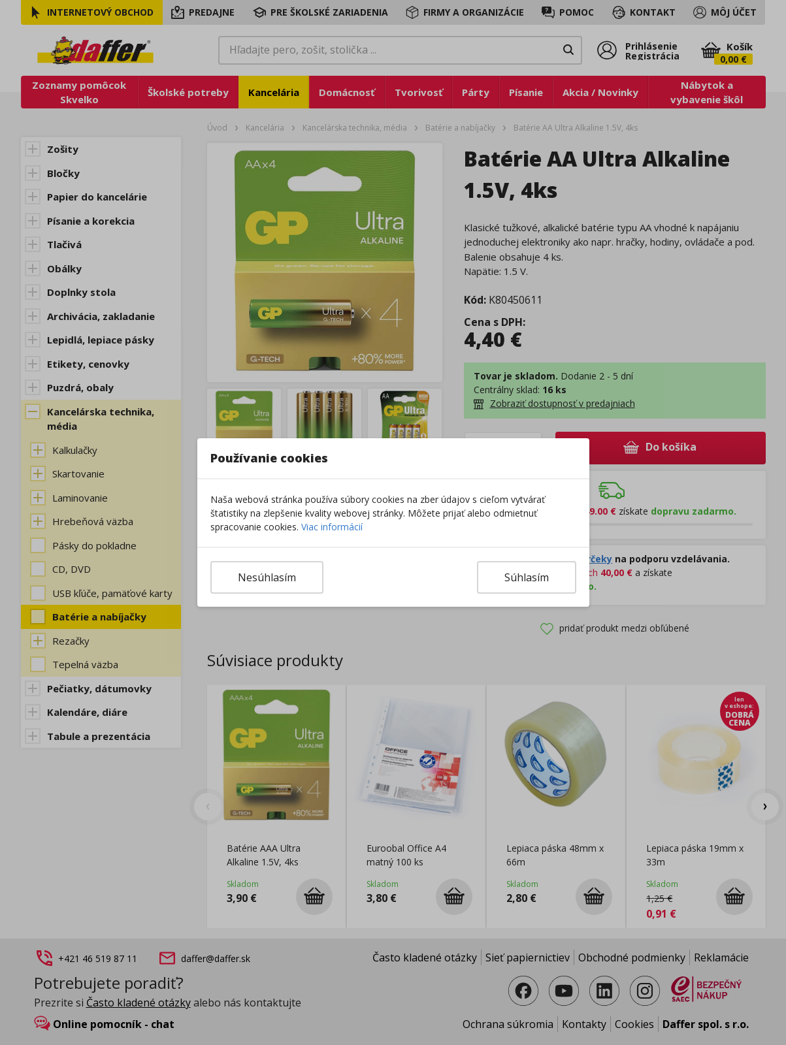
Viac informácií (332, 527)
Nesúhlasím (267, 577)
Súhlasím (526, 577)
